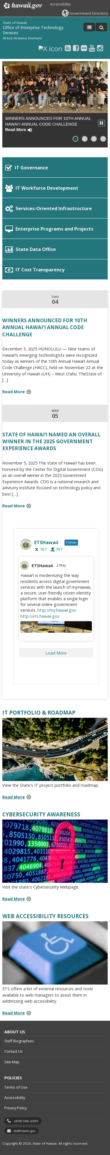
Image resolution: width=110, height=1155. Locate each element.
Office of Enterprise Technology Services (33, 30)
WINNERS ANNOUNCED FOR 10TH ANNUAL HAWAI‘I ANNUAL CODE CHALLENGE (48, 124)
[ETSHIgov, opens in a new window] (56, 544)
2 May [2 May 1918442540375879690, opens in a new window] (61, 565)
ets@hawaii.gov (24, 1131)
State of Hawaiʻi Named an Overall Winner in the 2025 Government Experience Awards (51, 441)
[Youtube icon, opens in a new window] (92, 48)
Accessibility (60, 4)
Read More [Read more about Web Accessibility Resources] (13, 1013)
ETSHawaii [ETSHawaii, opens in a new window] (42, 565)
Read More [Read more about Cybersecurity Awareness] (13, 898)
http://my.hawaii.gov (56, 610)
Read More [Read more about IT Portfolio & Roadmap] (13, 797)
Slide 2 (86, 139)
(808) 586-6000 (26, 1121)
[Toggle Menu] (89, 27)
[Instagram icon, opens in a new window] (100, 48)
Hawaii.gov (22, 5)
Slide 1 (76, 139)
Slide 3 (95, 139)
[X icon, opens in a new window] (50, 48)
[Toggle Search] (101, 27)
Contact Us (13, 1051)
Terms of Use (16, 1087)
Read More (18, 392)
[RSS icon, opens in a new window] (68, 48)
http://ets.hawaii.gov (39, 616)
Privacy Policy (15, 1107)
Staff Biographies (19, 1040)
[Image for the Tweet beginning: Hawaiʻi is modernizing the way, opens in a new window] (56, 627)
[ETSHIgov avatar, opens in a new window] (24, 565)
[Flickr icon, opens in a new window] (84, 48)
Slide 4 (104, 139)
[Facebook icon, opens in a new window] (76, 48)
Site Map (11, 1061)
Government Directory (88, 13)
